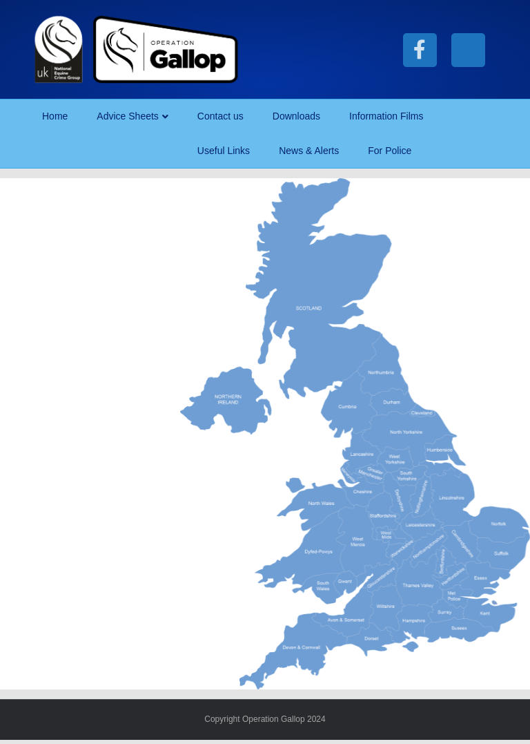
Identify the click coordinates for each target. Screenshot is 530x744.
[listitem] (318, 288)
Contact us (220, 116)
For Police (389, 150)
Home (55, 116)
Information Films (386, 116)
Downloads (296, 116)
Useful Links (223, 150)
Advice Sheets (128, 116)
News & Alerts (309, 150)
